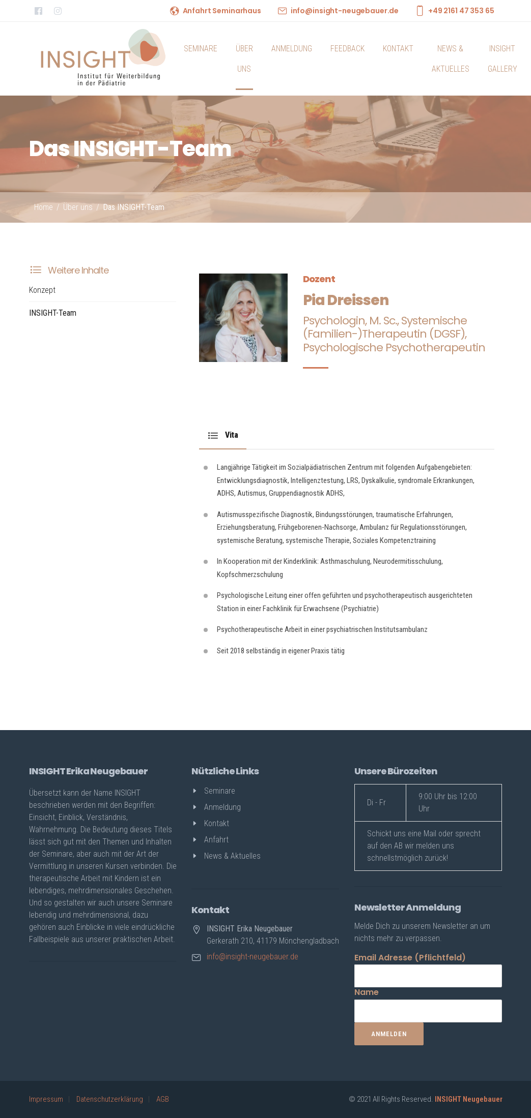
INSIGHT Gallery (502, 59)
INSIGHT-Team (52, 313)
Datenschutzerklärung (109, 1099)
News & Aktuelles (450, 59)
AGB (162, 1099)
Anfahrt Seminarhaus (222, 11)
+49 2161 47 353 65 (461, 11)
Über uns (244, 59)
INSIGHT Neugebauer (468, 1099)
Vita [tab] (222, 435)
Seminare (200, 48)
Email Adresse (410, 957)
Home (43, 207)
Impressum (46, 1099)
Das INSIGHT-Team (133, 207)
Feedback (347, 48)
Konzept (42, 290)
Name (366, 992)
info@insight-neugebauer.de (345, 11)
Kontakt (398, 48)
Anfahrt (216, 839)
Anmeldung (291, 48)
